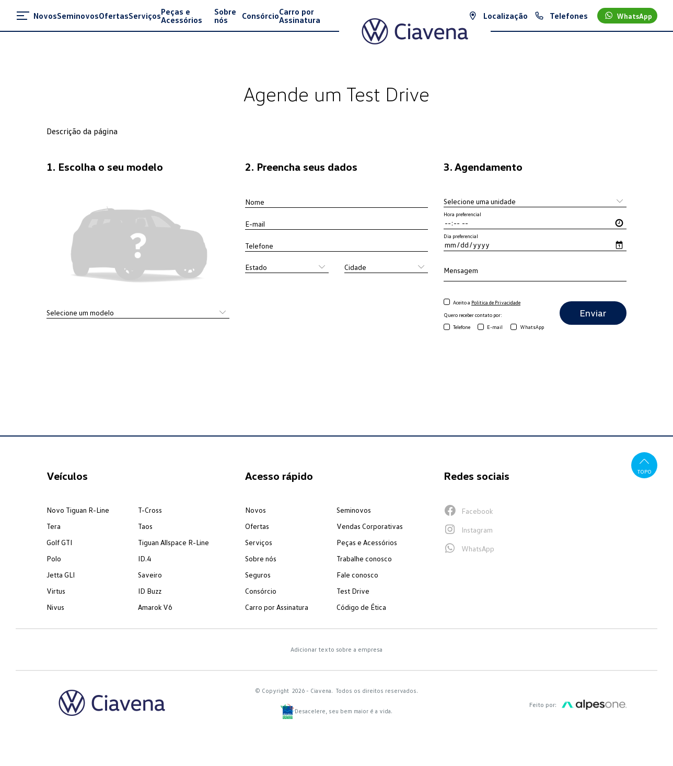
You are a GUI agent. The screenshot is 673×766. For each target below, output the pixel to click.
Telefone (461, 327)
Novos (255, 509)
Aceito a (486, 302)
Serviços (258, 542)
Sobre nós (260, 558)
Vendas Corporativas (369, 526)
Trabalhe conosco (364, 558)
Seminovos (353, 509)
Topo (644, 465)
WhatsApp (532, 327)
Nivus (55, 607)
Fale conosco (357, 574)
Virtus (56, 590)
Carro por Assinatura (276, 607)
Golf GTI (59, 542)
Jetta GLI (61, 574)
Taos (145, 526)
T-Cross (150, 509)
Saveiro (150, 574)
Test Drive (352, 590)
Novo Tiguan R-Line (78, 509)
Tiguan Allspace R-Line (173, 542)
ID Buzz (149, 590)
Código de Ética (361, 607)
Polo (54, 558)
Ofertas (257, 526)
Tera (54, 526)
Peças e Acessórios (366, 542)
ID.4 (144, 558)
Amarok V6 (155, 607)
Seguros (258, 574)
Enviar (592, 313)
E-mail (495, 327)
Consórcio (260, 590)
